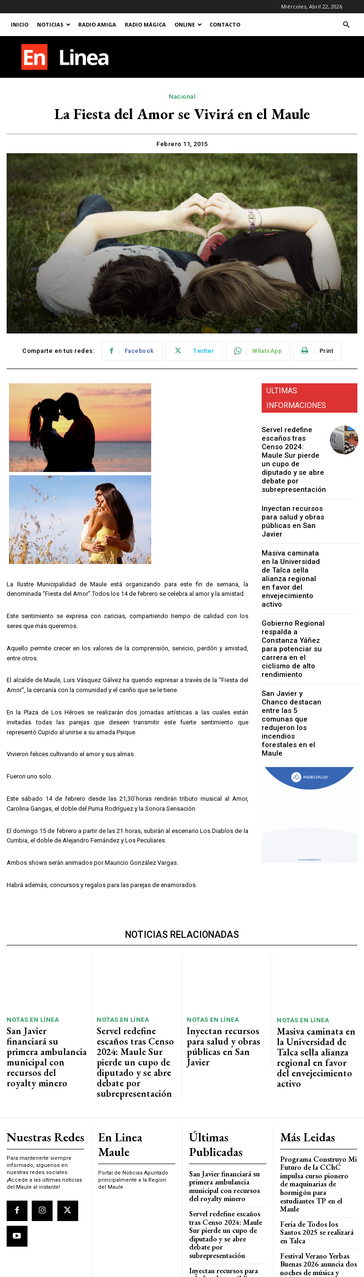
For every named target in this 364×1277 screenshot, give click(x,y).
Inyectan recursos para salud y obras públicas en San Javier (293, 502)
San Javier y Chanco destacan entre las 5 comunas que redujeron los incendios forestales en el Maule (291, 654)
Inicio (19, 24)
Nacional (182, 97)
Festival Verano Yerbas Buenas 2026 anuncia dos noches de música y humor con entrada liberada (314, 1197)
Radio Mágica (145, 24)
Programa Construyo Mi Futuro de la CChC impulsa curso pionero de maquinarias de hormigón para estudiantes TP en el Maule (317, 1133)
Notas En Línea (29, 1018)
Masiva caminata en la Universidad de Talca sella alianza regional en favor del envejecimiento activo (293, 546)
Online (188, 24)
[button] (346, 24)
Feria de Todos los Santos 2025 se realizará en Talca (314, 1168)
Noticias (54, 24)
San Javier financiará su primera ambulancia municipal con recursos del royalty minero (45, 1037)
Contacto (224, 24)
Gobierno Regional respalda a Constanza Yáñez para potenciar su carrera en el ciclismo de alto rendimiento (292, 599)
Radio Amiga (97, 24)
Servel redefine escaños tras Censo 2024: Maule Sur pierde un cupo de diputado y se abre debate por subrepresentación (290, 452)
